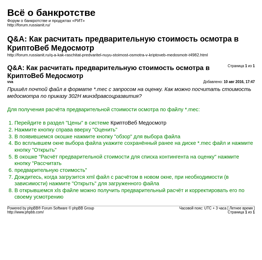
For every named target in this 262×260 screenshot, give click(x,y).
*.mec (100, 89)
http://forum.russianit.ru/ (28, 25)
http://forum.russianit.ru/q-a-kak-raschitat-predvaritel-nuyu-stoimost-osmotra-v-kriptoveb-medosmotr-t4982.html (107, 55)
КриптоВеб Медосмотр (139, 123)
